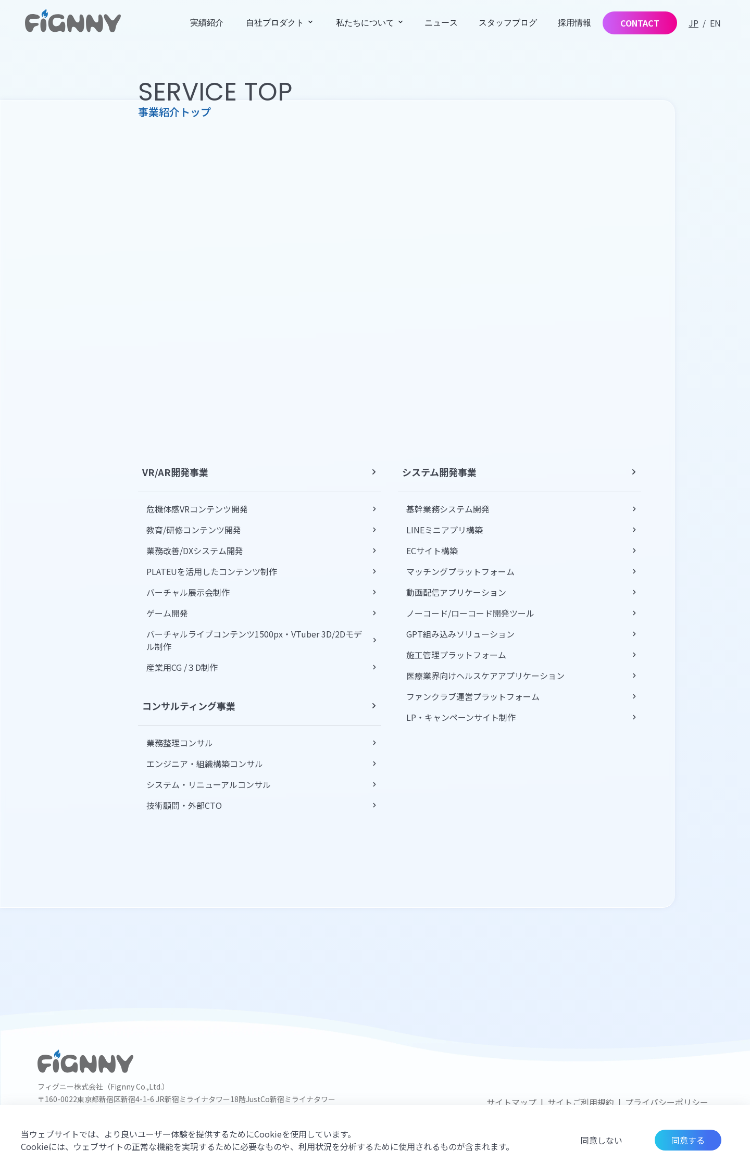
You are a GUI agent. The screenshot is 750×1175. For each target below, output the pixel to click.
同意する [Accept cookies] (688, 1140)
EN (715, 23)
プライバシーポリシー (666, 1102)
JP (693, 23)
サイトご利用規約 (580, 1102)
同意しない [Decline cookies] (601, 1140)
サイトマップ (511, 1102)
